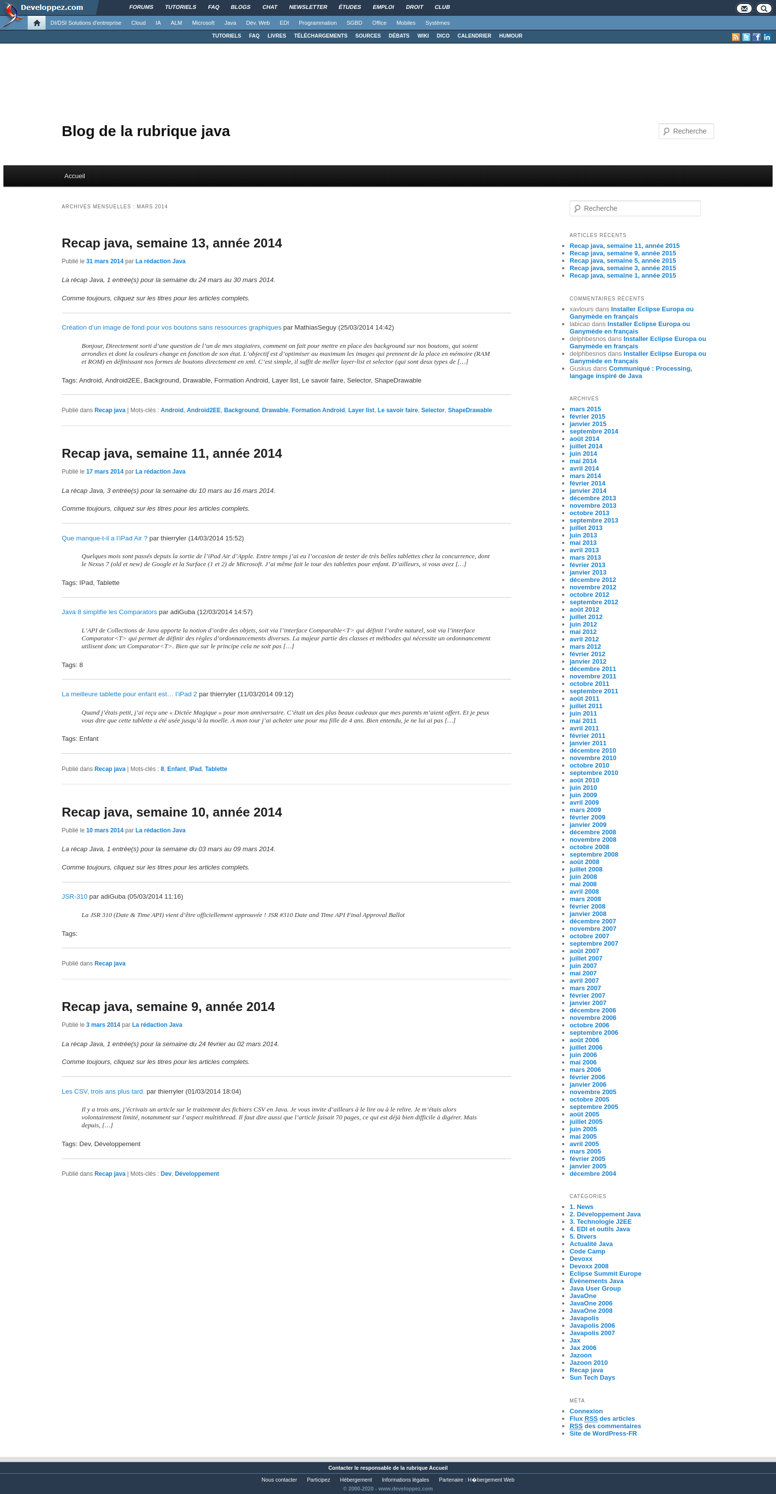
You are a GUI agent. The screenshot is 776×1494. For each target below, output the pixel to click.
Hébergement (356, 1480)
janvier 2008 (588, 913)
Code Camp (587, 1251)
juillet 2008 (586, 869)
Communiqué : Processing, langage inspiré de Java (631, 372)
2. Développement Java (605, 1214)
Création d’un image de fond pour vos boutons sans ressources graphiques (172, 327)
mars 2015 (585, 409)
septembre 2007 (594, 943)
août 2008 (584, 862)
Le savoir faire (398, 410)
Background (241, 410)
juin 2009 (583, 795)
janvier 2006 (588, 1084)
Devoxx (581, 1258)
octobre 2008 (589, 847)
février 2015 (587, 416)
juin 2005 (583, 1129)
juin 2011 (583, 713)
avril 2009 (584, 802)
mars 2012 (585, 646)
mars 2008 (585, 899)
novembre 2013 (593, 505)
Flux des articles (602, 1419)
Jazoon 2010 (589, 1362)
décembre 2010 (593, 750)
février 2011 (587, 735)
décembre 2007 (593, 921)
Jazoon (581, 1355)
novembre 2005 (593, 1092)
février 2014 (587, 483)
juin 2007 (583, 965)
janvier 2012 (588, 661)
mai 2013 (583, 542)
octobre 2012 (589, 594)
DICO (443, 36)
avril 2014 (584, 468)
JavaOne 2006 (591, 1303)
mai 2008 (583, 884)
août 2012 (584, 609)
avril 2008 (584, 891)
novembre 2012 (593, 587)
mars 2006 (585, 1069)
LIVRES (277, 36)
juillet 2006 (586, 1047)
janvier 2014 (588, 490)
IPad (195, 769)
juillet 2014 (586, 446)
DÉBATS (399, 36)
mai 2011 (583, 720)
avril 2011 (584, 728)
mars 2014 (585, 476)
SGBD (354, 23)
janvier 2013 (588, 572)
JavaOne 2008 (591, 1310)
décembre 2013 (593, 498)
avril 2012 (584, 639)
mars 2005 (585, 1151)
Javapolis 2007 (592, 1333)
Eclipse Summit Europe (605, 1273)
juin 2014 (583, 453)
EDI (284, 23)
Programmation (318, 23)
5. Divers (583, 1236)
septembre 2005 (594, 1106)
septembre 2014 (594, 431)
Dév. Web (258, 23)
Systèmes (438, 23)
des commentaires (605, 1426)
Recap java (110, 410)
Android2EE (204, 410)
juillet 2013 (586, 527)
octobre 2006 (589, 1025)
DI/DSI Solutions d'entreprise (85, 23)
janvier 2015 (588, 424)
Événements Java (597, 1281)
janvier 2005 (588, 1166)
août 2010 (584, 780)
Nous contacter (279, 1480)
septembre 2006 (594, 1032)
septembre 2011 (594, 691)
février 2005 (587, 1158)
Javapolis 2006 (592, 1325)
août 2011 (584, 698)
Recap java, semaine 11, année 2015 (625, 245)
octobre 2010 (589, 765)
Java (231, 23)
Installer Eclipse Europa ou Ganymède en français (632, 312)
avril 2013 (584, 550)
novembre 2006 (593, 1017)
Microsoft (203, 23)
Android (172, 410)
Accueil (74, 176)
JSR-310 (75, 896)
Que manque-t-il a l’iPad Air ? (104, 538)
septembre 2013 (594, 520)
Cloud (138, 23)
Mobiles (406, 23)
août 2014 (584, 438)
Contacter (340, 1468)
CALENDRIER (474, 36)
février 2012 (587, 654)
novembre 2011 (593, 676)
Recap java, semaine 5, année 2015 (623, 260)
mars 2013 (585, 557)
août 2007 (584, 951)
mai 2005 (583, 1136)
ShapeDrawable (470, 410)
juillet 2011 (586, 706)
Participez (318, 1480)
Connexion (586, 1411)
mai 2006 (583, 1062)
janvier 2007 (588, 1003)
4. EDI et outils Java (600, 1229)
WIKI (423, 36)
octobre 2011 (589, 683)
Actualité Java (591, 1244)
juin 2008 (583, 876)
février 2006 (587, 1077)
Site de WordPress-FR (603, 1433)
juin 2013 (583, 535)
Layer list (361, 410)
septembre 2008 (594, 854)
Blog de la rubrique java (146, 131)
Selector (432, 410)
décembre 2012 (593, 579)
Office (379, 23)
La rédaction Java (161, 261)
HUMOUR (511, 36)
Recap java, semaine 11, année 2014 (172, 453)
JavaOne (583, 1296)
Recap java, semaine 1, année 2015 (623, 275)
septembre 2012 (594, 602)
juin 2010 (583, 787)
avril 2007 (584, 980)
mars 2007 (585, 988)
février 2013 (587, 565)
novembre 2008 (593, 839)
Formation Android (318, 410)
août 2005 (584, 1114)
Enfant (176, 769)
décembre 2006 (593, 1010)
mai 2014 (583, 461)
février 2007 (587, 995)
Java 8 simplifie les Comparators (109, 612)
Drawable (275, 410)
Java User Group (595, 1288)
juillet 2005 (586, 1121)
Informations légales (405, 1480)
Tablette (216, 769)
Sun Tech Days (592, 1377)
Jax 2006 (583, 1347)
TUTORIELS (227, 36)
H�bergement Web (491, 1480)
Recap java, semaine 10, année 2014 (172, 812)
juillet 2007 (586, 958)
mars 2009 (585, 810)
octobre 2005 (589, 1099)
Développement (197, 1173)
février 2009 (587, 817)
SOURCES (368, 36)
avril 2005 (584, 1144)
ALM (176, 23)
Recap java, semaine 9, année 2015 (623, 253)
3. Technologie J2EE (600, 1221)
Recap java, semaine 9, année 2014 (168, 1006)
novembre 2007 (593, 928)
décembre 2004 (593, 1173)
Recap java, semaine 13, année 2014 (172, 243)
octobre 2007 (589, 936)
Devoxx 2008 (589, 1266)
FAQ (254, 36)
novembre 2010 (593, 758)
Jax (575, 1340)
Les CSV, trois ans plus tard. (103, 1091)
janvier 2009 (588, 824)
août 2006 (584, 1040)
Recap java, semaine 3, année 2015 (623, 268)
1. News (581, 1206)
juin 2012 (583, 624)
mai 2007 (583, 973)
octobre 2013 (589, 513)
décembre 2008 (593, 832)
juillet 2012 (586, 617)
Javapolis (584, 1318)
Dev (166, 1173)
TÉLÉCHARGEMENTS (320, 36)
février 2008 (587, 906)
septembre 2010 (594, 772)
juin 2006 (583, 1055)
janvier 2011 (588, 743)
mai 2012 (583, 631)
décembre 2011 (593, 669)
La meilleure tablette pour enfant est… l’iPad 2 (129, 694)
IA (158, 23)
